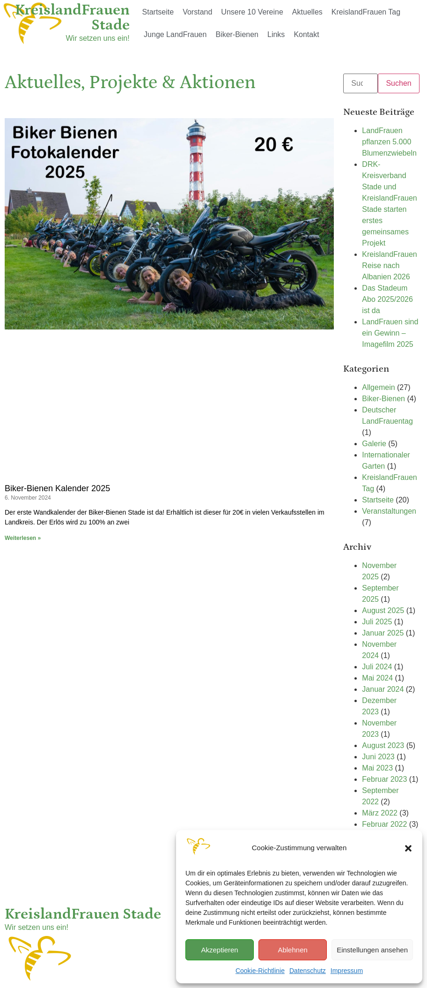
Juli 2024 (377, 667)
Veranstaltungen (389, 511)
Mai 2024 (377, 678)
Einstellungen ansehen (372, 950)
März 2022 (380, 813)
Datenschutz (307, 970)
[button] (408, 848)
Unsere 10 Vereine (252, 12)
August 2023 (383, 745)
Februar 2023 (384, 779)
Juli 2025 (377, 622)
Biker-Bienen (236, 34)
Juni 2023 (378, 757)
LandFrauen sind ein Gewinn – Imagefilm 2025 (390, 333)
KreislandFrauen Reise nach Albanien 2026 (389, 265)
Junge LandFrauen (175, 34)
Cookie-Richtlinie (260, 970)
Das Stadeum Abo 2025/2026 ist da (387, 299)
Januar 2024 (383, 689)
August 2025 (383, 610)
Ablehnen (292, 950)
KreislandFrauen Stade (72, 18)
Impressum (347, 970)
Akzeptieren (219, 950)
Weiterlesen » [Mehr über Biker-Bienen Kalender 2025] (23, 538)
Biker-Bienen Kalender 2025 (57, 488)
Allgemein (378, 387)
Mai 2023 (377, 768)
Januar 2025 (383, 633)
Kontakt (306, 34)
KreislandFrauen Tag (365, 12)
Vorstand (197, 12)
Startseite (158, 12)
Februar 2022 (384, 824)
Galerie (374, 444)
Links (276, 34)
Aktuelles (307, 12)
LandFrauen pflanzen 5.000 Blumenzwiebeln (389, 142)
